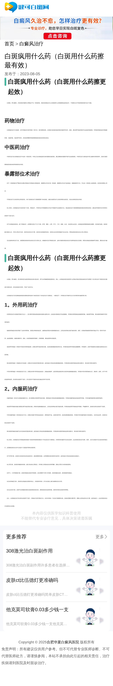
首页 (9, 43)
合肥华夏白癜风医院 (63, 642)
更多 (99, 536)
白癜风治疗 (31, 43)
